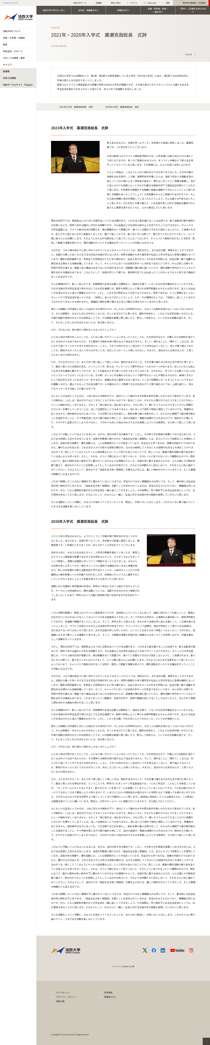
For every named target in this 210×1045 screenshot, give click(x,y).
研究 (5, 44)
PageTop (206, 1041)
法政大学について (11, 31)
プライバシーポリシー (66, 996)
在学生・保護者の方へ (88, 10)
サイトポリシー (63, 992)
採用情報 (108, 992)
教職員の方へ (110, 996)
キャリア (7, 64)
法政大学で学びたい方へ (54, 10)
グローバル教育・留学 (14, 57)
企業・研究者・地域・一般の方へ (158, 10)
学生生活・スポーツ (13, 51)
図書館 (6, 71)
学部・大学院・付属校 (14, 37)
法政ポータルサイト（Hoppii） (18, 84)
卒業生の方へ (123, 10)
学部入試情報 (9, 77)
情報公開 (60, 1001)
